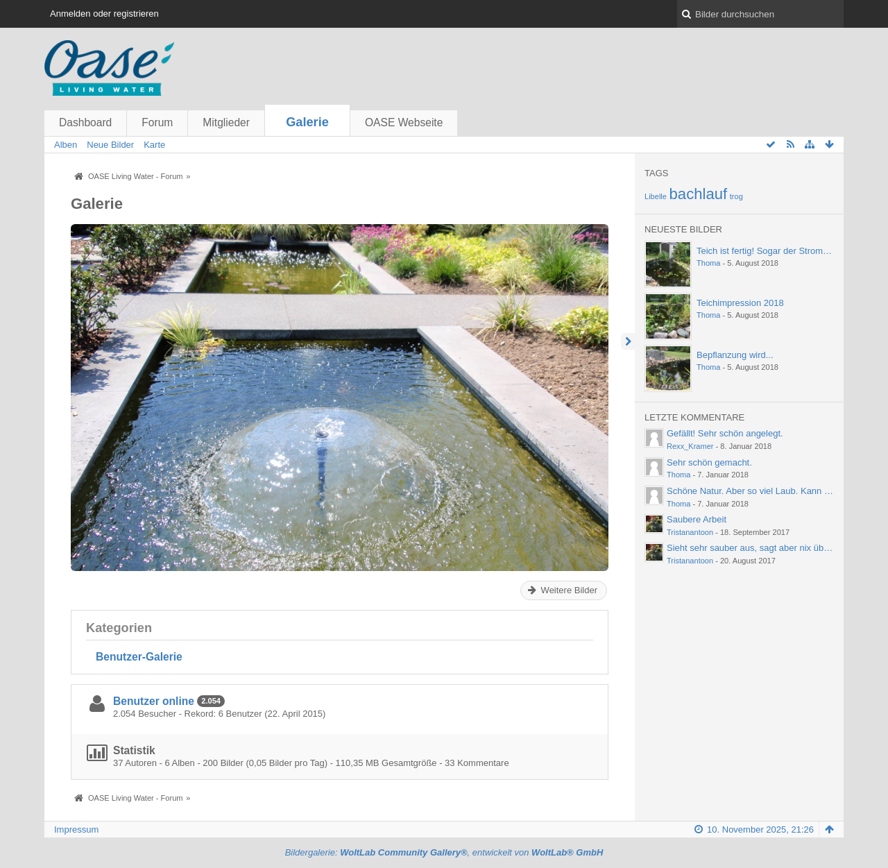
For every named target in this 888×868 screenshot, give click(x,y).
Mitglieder (226, 122)
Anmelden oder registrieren (104, 13)
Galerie (307, 122)
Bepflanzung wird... (735, 355)
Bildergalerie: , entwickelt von (444, 852)
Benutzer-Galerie (139, 657)
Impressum (76, 829)
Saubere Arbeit (696, 519)
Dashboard (85, 122)
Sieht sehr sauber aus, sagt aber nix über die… (761, 548)
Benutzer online (153, 701)
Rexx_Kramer (690, 446)
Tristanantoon (690, 532)
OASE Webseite (404, 122)
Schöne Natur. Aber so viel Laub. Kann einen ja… (765, 491)
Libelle (655, 196)
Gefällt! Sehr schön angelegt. (725, 433)
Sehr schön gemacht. (709, 462)
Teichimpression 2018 (740, 303)
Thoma (708, 263)
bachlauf (698, 194)
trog (736, 196)
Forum (157, 122)
